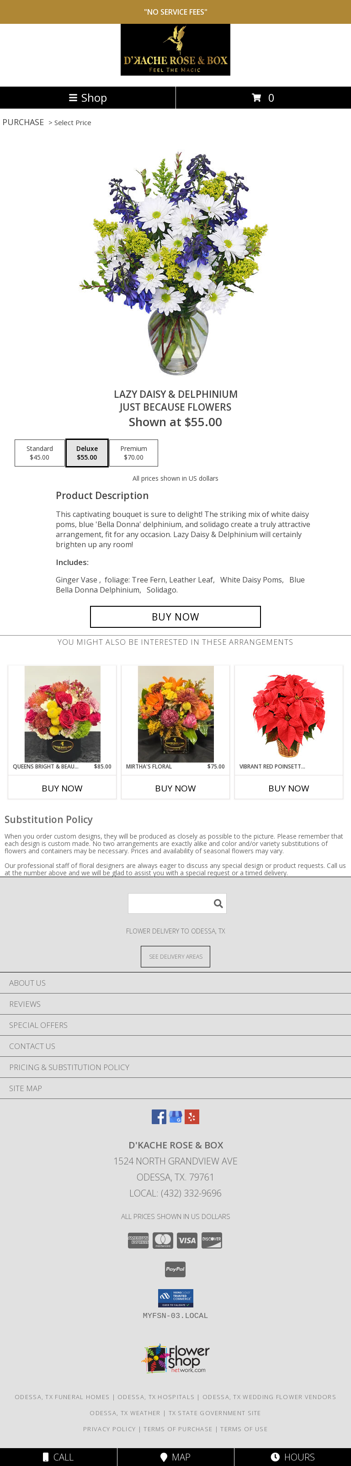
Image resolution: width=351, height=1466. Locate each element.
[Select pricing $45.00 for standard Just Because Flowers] (39, 453)
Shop (88, 97)
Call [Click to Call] (58, 1457)
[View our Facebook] (159, 1121)
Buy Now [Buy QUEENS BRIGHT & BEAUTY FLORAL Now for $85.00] (62, 788)
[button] (175, 1298)
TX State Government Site (215, 1413)
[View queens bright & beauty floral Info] (62, 714)
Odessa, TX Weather (125, 1413)
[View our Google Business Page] (175, 1121)
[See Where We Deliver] (175, 956)
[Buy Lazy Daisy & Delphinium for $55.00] (175, 617)
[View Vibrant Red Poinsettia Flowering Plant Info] (289, 714)
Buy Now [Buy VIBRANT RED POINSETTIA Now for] (288, 788)
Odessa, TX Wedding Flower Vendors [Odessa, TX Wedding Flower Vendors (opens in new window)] (269, 1397)
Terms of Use (244, 1429)
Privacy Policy (109, 1429)
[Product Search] (177, 903)
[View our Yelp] (192, 1121)
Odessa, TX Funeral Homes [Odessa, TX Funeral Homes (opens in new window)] (62, 1397)
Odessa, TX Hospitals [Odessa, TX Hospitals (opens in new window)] (156, 1397)
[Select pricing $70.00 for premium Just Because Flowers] (134, 453)
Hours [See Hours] (293, 1457)
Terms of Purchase (178, 1429)
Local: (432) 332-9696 (175, 1193)
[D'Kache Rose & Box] (175, 73)
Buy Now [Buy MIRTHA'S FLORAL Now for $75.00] (175, 788)
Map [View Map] (175, 1457)
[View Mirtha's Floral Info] (176, 714)
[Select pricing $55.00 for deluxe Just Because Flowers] (87, 453)
